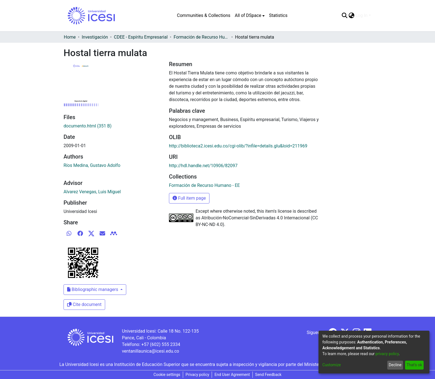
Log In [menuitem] (361, 15)
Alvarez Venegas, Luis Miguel (92, 191)
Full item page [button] (189, 198)
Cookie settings (166, 374)
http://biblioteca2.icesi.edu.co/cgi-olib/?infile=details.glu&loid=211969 (238, 146)
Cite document (84, 304)
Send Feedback (268, 374)
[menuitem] (249, 15)
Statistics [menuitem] (278, 15)
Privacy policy (197, 374)
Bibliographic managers (93, 289)
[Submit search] (344, 15)
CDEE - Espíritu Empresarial (141, 37)
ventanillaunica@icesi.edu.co (150, 351)
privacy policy (387, 354)
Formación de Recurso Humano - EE (201, 37)
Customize (331, 365)
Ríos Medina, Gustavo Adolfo (92, 165)
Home (70, 37)
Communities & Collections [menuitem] (203, 15)
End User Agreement (232, 374)
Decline (395, 365)
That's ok (414, 365)
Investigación (95, 37)
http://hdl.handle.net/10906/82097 (203, 165)
